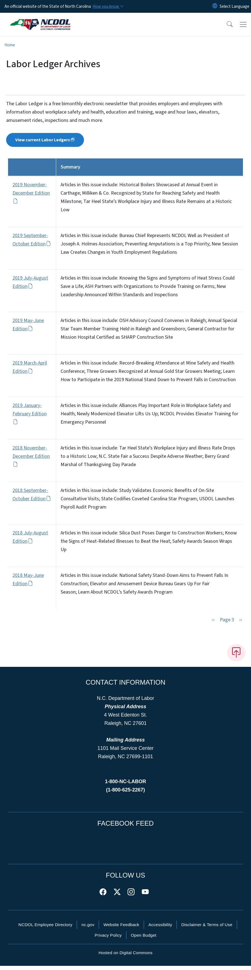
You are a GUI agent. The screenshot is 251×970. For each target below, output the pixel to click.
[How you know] (108, 6)
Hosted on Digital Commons (125, 956)
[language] (234, 6)
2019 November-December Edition (31, 193)
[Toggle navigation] (243, 24)
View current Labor (45, 140)
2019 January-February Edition (30, 413)
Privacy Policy (108, 939)
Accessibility (160, 928)
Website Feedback (121, 928)
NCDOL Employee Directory (45, 928)
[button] (226, 24)
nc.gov (87, 928)
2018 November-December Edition (31, 456)
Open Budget (143, 939)
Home (9, 45)
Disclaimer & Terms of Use (206, 928)
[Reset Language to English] (214, 6)
